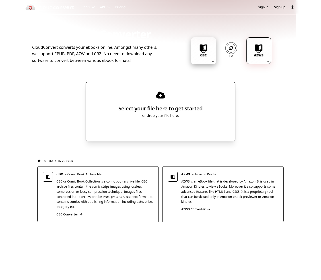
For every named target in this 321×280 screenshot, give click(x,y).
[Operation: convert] (231, 48)
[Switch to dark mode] (292, 7)
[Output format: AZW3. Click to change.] (258, 50)
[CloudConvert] (49, 7)
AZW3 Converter (195, 210)
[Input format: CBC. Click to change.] (203, 50)
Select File (156, 128)
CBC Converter (69, 215)
